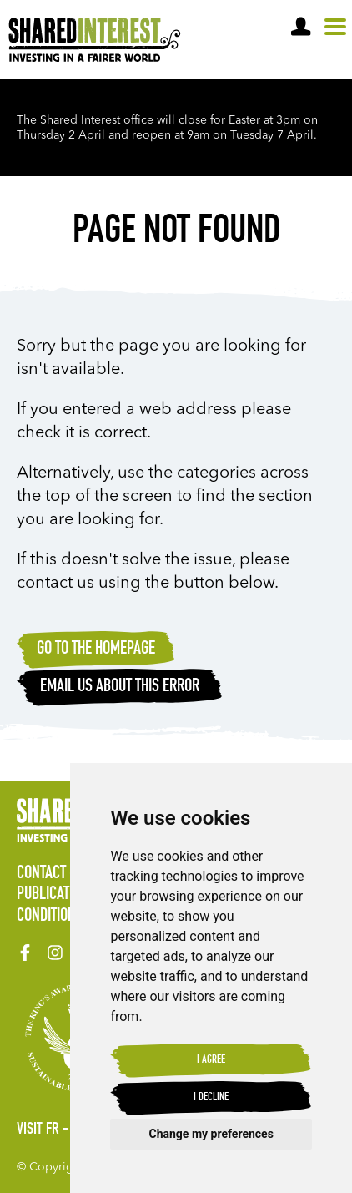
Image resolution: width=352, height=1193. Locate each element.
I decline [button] (211, 1098)
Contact (41, 874)
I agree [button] (211, 1060)
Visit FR (38, 1130)
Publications (56, 895)
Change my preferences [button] (211, 1133)
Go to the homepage (95, 649)
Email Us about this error (119, 687)
